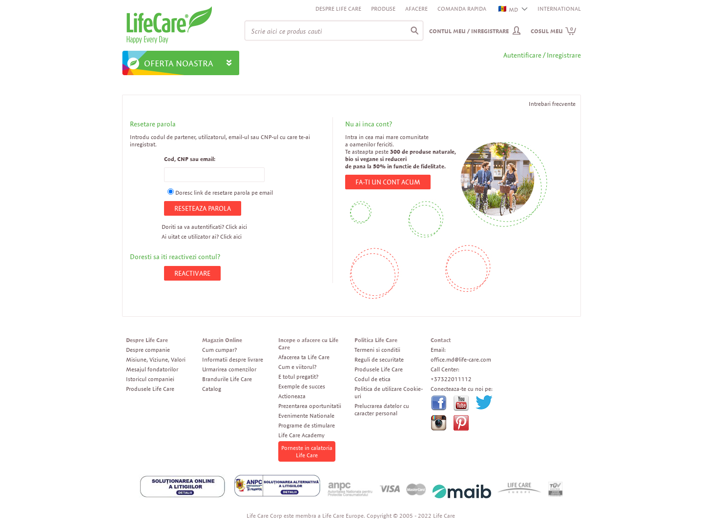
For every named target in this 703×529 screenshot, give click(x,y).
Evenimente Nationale (306, 415)
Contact (441, 340)
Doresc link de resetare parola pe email (224, 192)
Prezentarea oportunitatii (309, 405)
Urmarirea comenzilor (229, 369)
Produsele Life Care (150, 388)
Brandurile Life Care (227, 379)
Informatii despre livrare (232, 359)
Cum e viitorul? (297, 366)
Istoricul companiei (150, 379)
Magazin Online (222, 340)
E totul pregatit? (298, 376)
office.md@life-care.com (461, 359)
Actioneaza (292, 396)
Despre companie (148, 349)
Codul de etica (372, 379)
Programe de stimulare (306, 425)
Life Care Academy (301, 435)
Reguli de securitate (379, 359)
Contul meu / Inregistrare (469, 31)
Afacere (416, 8)
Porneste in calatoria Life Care (306, 451)
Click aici (236, 226)
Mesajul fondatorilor (152, 369)
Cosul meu (554, 31)
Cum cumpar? (219, 349)
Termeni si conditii (377, 349)
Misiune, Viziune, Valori (156, 359)
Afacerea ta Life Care (304, 357)
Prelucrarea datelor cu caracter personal (381, 409)
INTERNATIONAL (559, 8)
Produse (383, 8)
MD (508, 9)
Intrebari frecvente (552, 103)
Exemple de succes (301, 386)
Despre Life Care (338, 8)
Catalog (211, 388)
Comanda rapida (461, 8)
